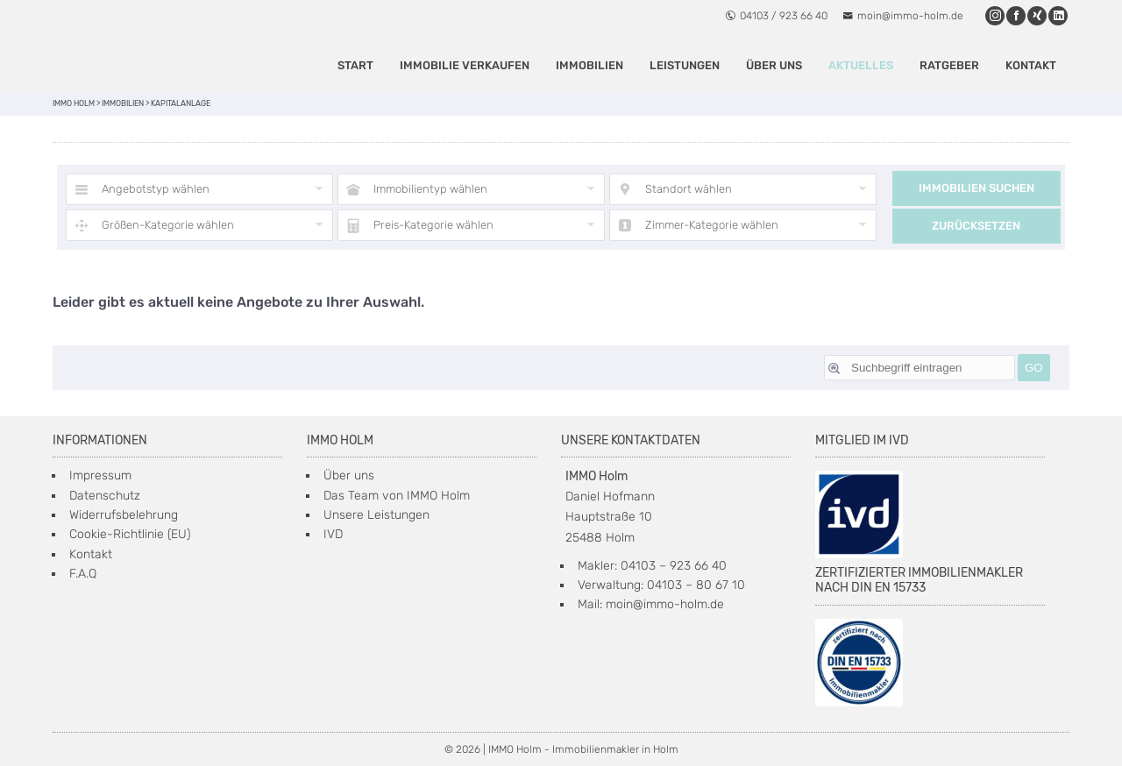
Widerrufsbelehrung (123, 514)
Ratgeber (949, 65)
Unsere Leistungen (376, 514)
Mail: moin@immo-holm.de (651, 604)
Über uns (774, 65)
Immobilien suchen (976, 188)
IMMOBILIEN (589, 65)
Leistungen (685, 65)
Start (355, 65)
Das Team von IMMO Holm (396, 495)
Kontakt (1030, 65)
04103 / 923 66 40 (776, 16)
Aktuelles (860, 65)
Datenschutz (104, 495)
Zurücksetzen (976, 225)
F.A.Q (82, 573)
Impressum (100, 475)
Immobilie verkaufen (464, 65)
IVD (333, 534)
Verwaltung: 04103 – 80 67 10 (661, 585)
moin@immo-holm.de (902, 16)
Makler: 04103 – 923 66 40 (652, 565)
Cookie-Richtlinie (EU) (129, 534)
